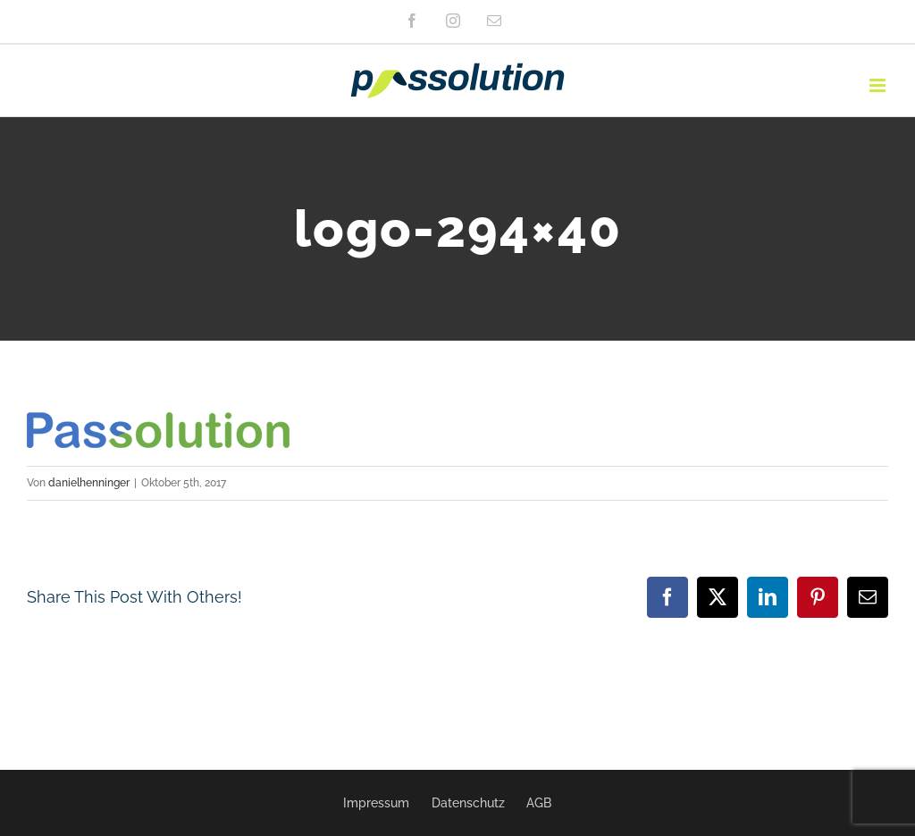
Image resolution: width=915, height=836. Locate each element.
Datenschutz (468, 803)
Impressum (376, 803)
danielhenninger (89, 483)
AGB (538, 803)
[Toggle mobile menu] (878, 85)
